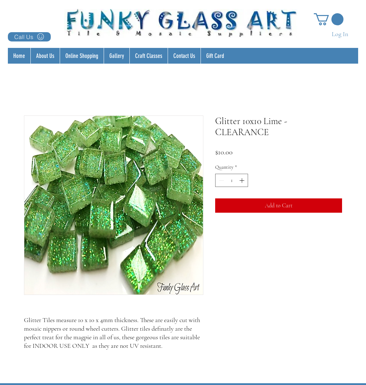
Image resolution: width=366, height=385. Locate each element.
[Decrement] (220, 180)
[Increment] (242, 180)
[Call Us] (29, 36)
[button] (328, 19)
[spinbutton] (231, 180)
